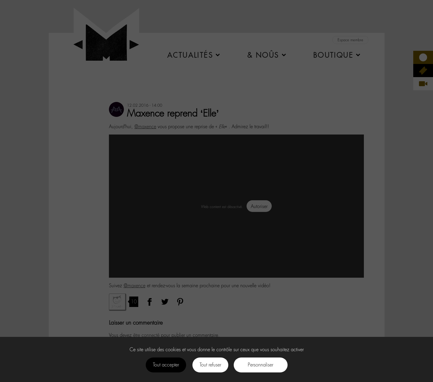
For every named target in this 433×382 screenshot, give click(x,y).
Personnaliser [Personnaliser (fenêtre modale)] (260, 365)
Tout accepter (166, 365)
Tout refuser (210, 365)
